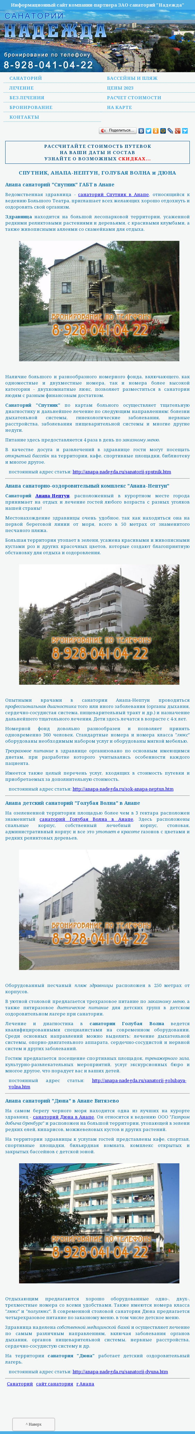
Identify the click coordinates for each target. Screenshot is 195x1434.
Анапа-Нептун (52, 495)
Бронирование (30, 107)
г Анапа (85, 1384)
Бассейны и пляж (132, 78)
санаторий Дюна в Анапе (63, 1117)
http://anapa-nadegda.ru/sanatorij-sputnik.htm (122, 472)
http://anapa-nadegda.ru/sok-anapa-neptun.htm (123, 789)
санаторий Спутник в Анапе (113, 194)
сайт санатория (54, 1384)
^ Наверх (34, 1424)
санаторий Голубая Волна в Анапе (86, 819)
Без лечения (26, 97)
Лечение (21, 88)
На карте (119, 107)
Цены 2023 (120, 88)
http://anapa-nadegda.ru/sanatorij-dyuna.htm (120, 1371)
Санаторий (25, 78)
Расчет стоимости (134, 97)
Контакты (24, 117)
